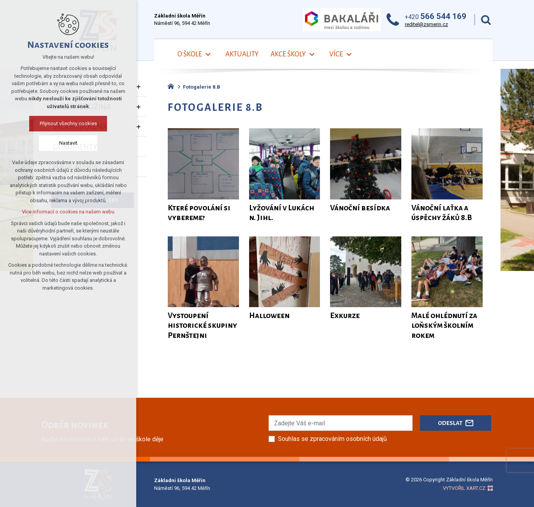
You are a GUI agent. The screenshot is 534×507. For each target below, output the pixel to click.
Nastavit (68, 143)
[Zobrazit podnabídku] (208, 54)
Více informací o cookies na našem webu (68, 212)
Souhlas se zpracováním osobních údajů (332, 438)
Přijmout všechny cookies (68, 123)
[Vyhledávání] (486, 19)
